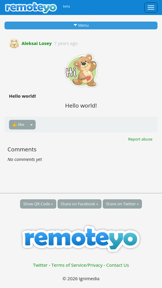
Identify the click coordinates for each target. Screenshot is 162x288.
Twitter (40, 265)
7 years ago (66, 43)
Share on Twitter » (122, 203)
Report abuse (140, 139)
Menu (81, 25)
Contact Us (117, 265)
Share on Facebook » (79, 203)
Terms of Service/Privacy (77, 265)
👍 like (18, 124)
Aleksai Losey (37, 43)
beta (66, 6)
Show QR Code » (38, 203)
